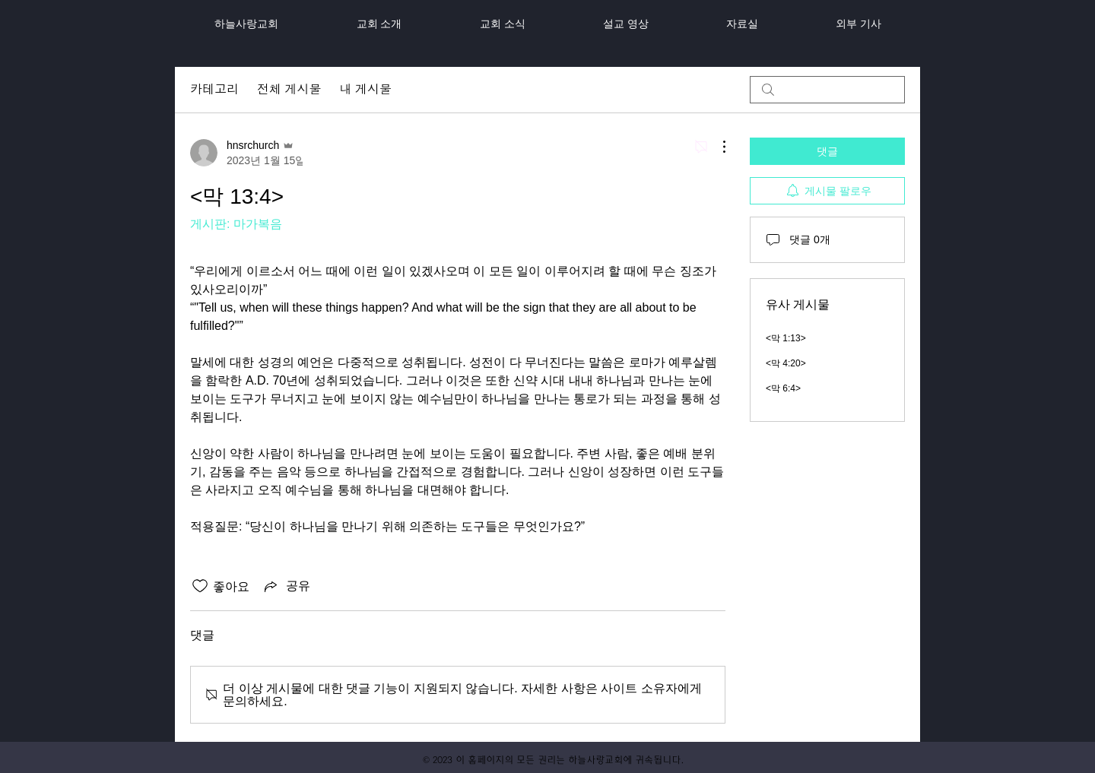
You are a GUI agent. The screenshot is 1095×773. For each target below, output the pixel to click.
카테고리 (214, 89)
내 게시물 (365, 89)
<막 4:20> (786, 363)
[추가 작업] (716, 147)
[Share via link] (286, 586)
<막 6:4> (783, 388)
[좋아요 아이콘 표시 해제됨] (200, 586)
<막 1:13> (786, 338)
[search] (827, 89)
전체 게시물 (289, 89)
